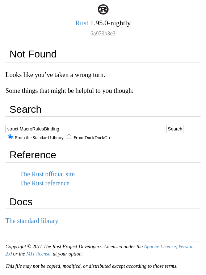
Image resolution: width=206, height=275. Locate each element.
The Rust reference (45, 183)
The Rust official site (47, 174)
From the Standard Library (36, 137)
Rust (81, 23)
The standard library (31, 220)
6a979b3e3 (103, 33)
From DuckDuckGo (88, 137)
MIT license (38, 254)
